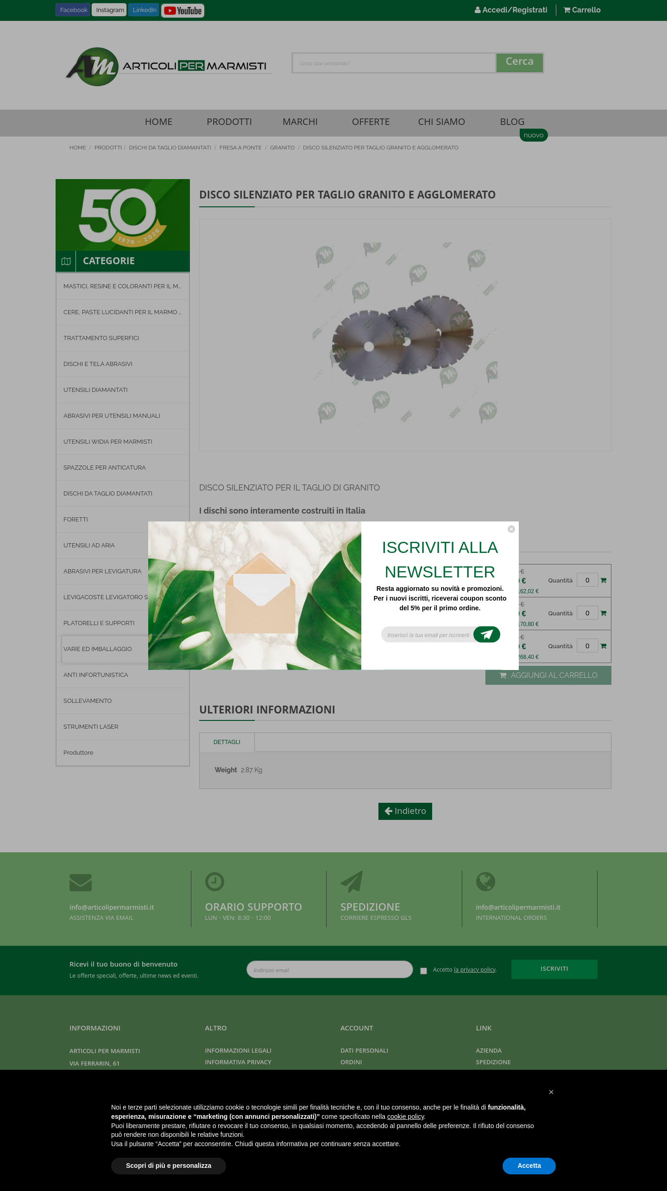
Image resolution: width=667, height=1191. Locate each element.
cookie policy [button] (405, 1116)
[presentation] (121, 650)
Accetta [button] (529, 1165)
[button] (551, 1092)
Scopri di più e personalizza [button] (168, 1165)
